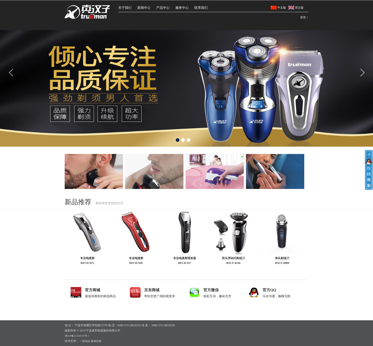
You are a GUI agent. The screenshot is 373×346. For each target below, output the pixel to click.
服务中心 (182, 8)
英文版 (296, 7)
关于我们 (125, 8)
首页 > (304, 17)
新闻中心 (144, 8)
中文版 (278, 7)
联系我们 (201, 8)
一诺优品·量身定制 (90, 341)
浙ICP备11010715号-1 (77, 335)
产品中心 (163, 8)
